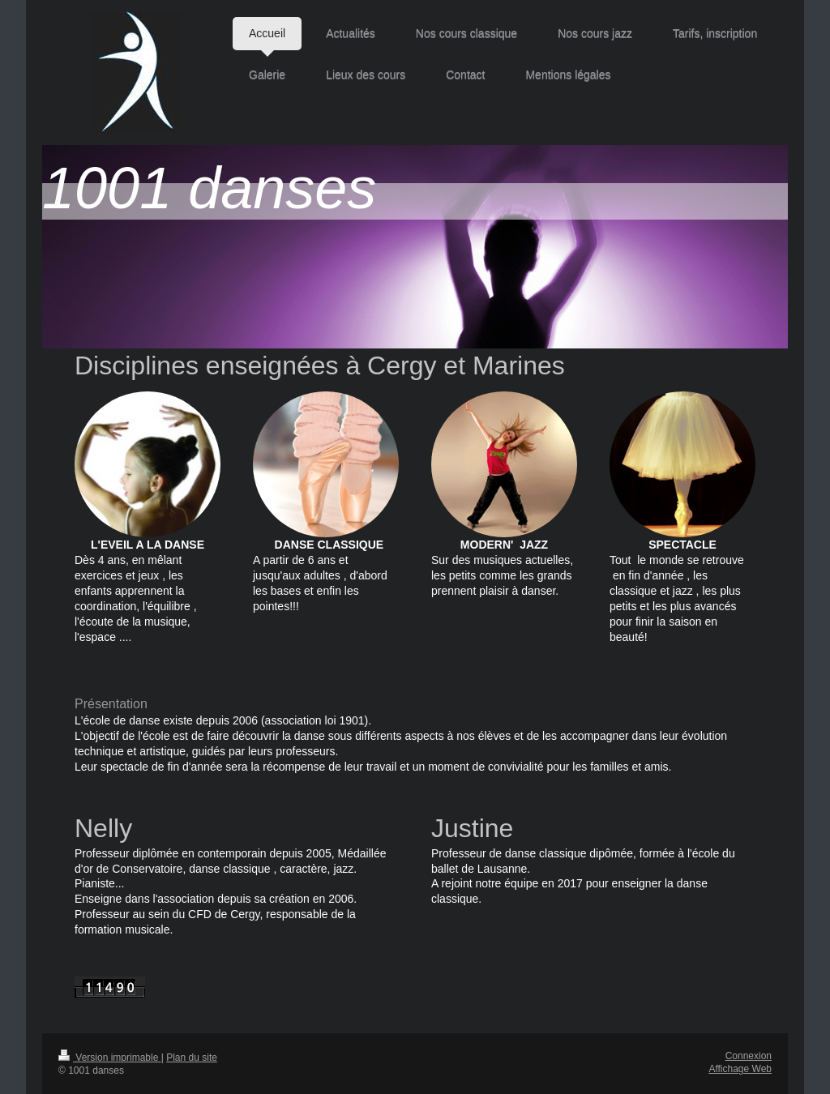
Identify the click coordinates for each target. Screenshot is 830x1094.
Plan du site (191, 1057)
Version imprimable (109, 1057)
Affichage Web (740, 1069)
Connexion (748, 1056)
